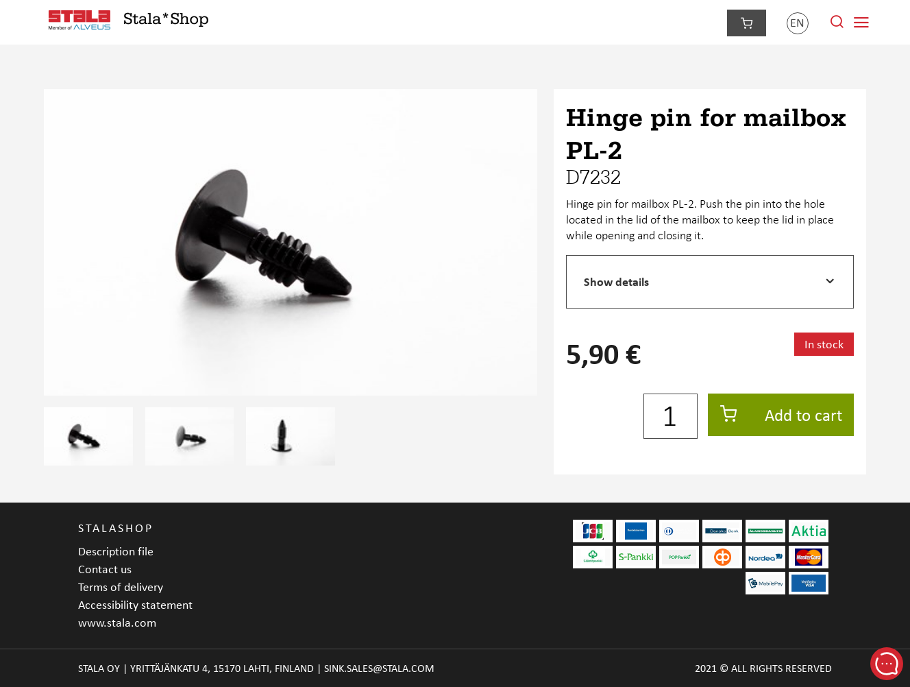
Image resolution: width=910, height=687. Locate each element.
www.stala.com (117, 622)
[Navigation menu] (861, 23)
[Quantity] (670, 416)
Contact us (105, 568)
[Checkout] (746, 23)
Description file (115, 550)
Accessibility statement (135, 604)
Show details (616, 281)
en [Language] (797, 22)
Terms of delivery (120, 586)
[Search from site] (836, 25)
